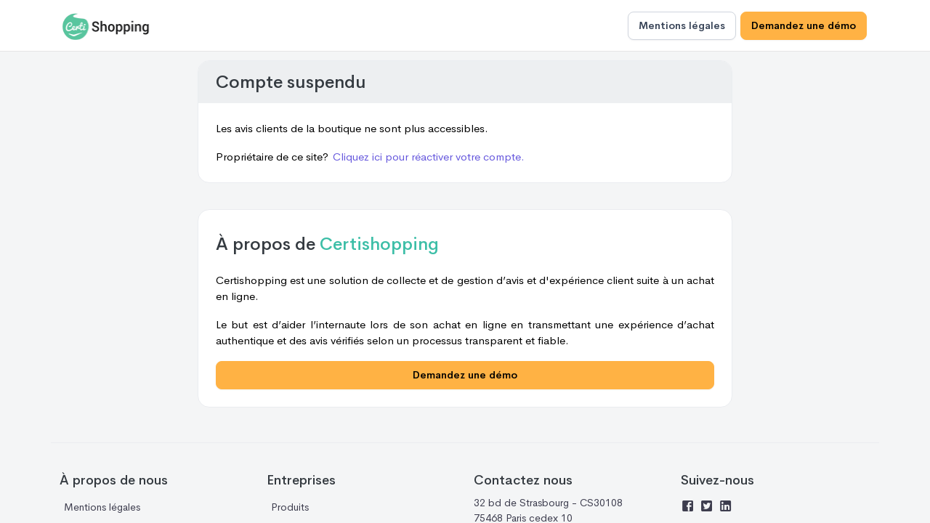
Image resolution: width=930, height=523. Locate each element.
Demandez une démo (803, 25)
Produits (290, 507)
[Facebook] (690, 507)
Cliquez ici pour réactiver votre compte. (429, 156)
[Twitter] (709, 507)
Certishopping (379, 244)
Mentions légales (682, 25)
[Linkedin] (728, 507)
